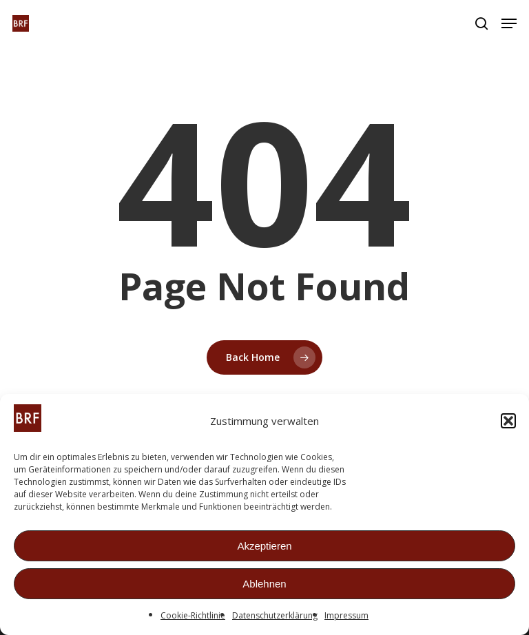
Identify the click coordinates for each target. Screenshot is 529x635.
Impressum (346, 617)
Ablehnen (264, 584)
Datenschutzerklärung (275, 617)
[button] (508, 422)
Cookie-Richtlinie (192, 617)
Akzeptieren (264, 546)
